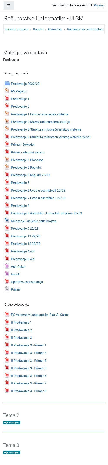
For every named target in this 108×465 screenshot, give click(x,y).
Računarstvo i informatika (85, 29)
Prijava (98, 5)
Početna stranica (16, 29)
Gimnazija (55, 29)
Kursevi (38, 29)
